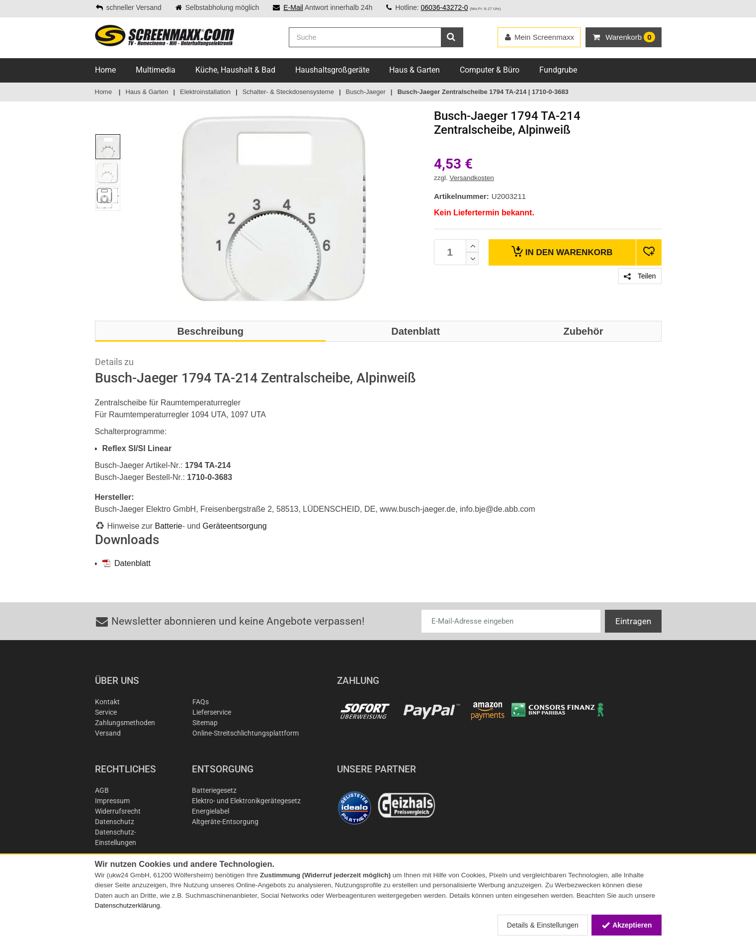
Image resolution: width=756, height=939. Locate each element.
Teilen (640, 276)
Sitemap (205, 723)
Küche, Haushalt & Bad (235, 70)
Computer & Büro (489, 70)
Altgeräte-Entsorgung (225, 822)
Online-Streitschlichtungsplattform (245, 733)
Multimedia (155, 70)
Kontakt (107, 702)
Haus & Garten (414, 70)
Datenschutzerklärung (127, 905)
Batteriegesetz (214, 790)
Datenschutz (114, 822)
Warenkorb (561, 251)
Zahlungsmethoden (125, 723)
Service (106, 712)
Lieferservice (211, 712)
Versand (108, 733)
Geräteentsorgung (235, 526)
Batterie (168, 526)
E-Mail (293, 7)
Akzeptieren (626, 925)
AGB (102, 790)
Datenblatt (126, 563)
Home (105, 70)
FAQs (200, 702)
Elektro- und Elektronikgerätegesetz (246, 801)
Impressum (112, 801)
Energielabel (210, 811)
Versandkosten (472, 178)
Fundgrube (558, 70)
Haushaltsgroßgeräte (332, 70)
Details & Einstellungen (543, 925)
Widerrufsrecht (118, 811)
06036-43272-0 (444, 7)
